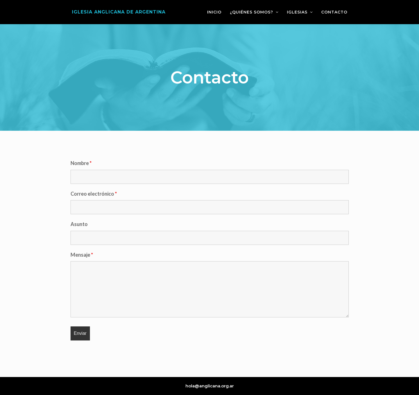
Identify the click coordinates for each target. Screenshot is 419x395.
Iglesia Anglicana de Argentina (119, 12)
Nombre (81, 163)
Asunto (79, 224)
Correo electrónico (94, 194)
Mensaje (82, 255)
